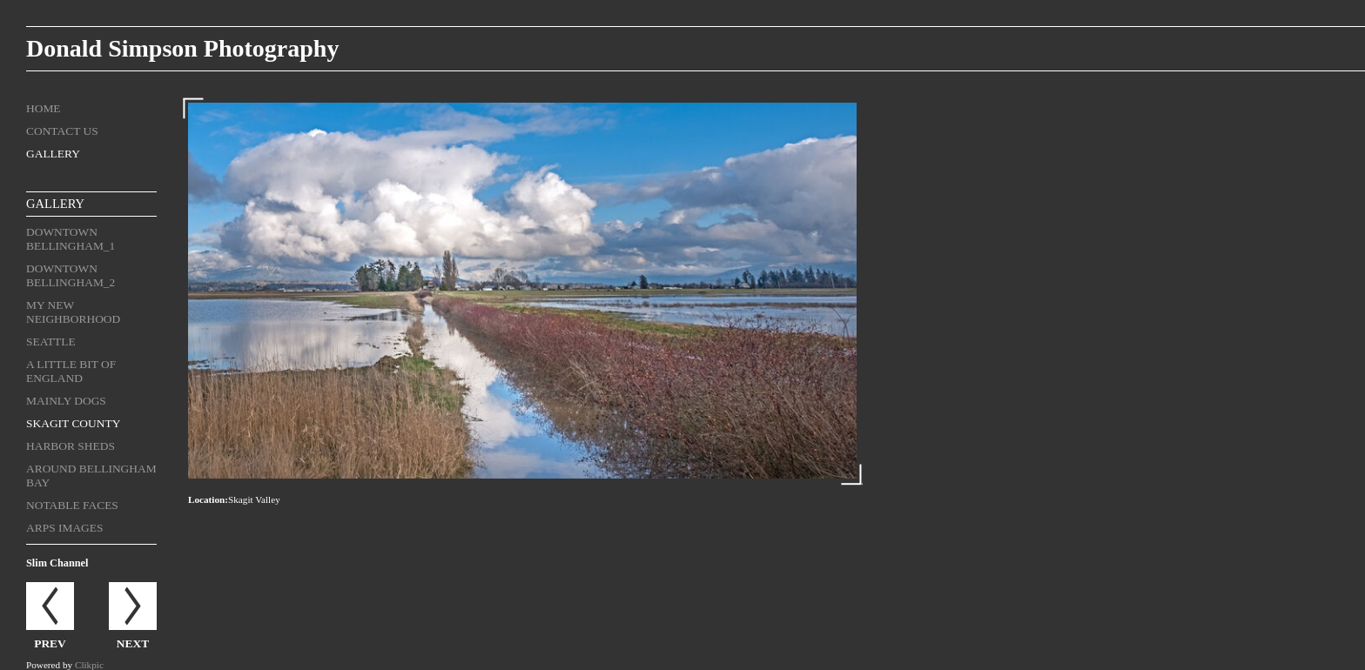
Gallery (53, 153)
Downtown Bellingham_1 (70, 238)
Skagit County (73, 423)
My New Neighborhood (73, 311)
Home (43, 108)
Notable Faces (72, 505)
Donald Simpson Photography (182, 48)
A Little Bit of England (71, 371)
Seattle (51, 341)
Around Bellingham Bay (91, 475)
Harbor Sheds (70, 445)
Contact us (62, 130)
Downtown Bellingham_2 (70, 275)
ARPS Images (65, 527)
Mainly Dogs (66, 400)
